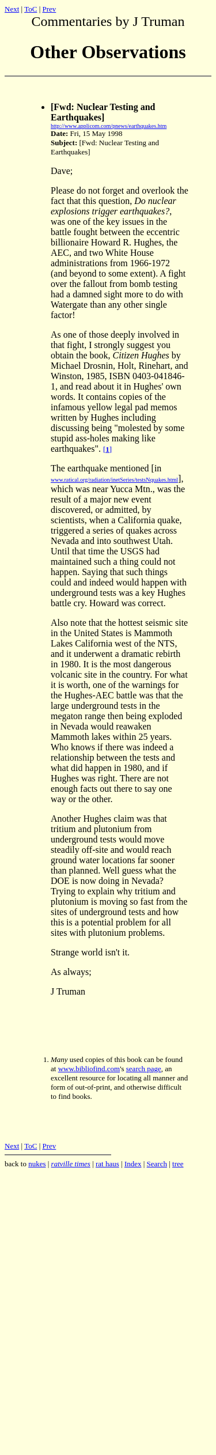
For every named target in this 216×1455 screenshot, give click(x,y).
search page (143, 1070)
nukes (37, 1165)
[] (107, 451)
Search (157, 1165)
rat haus (107, 1165)
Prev (49, 9)
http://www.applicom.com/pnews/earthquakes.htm (108, 127)
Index (133, 1165)
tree (177, 1165)
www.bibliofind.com (89, 1070)
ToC (30, 9)
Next (12, 9)
